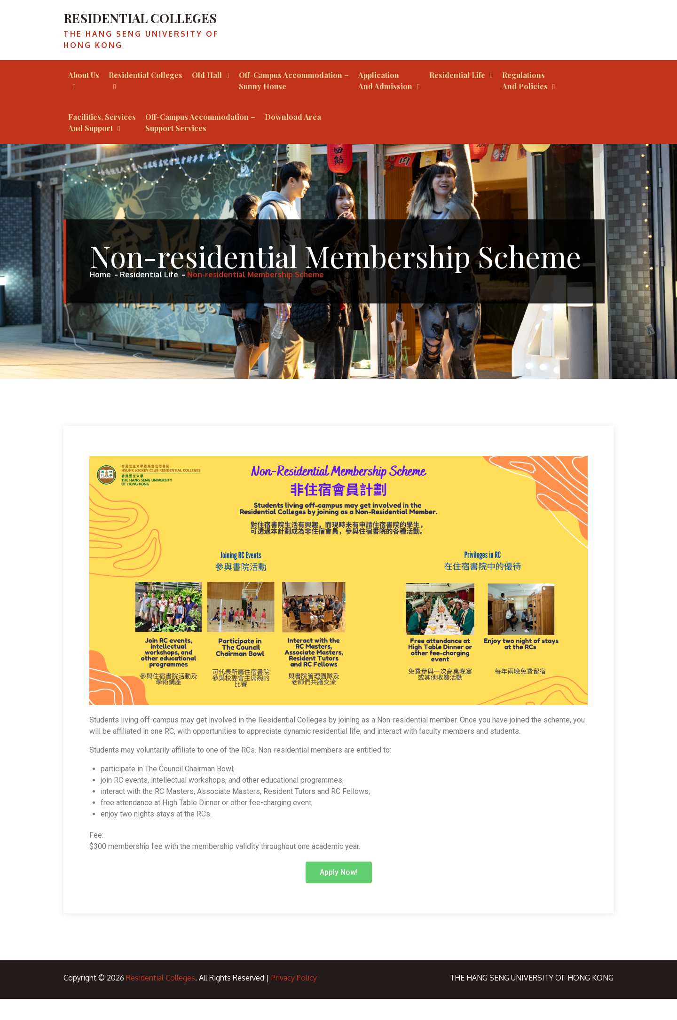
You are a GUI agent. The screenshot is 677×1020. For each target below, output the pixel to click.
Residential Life (457, 96)
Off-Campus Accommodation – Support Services (200, 143)
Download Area (293, 138)
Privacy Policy (294, 999)
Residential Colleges (145, 96)
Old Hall (207, 96)
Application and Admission (385, 101)
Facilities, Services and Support (102, 143)
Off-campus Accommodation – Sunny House (294, 101)
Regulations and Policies (525, 101)
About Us (83, 96)
